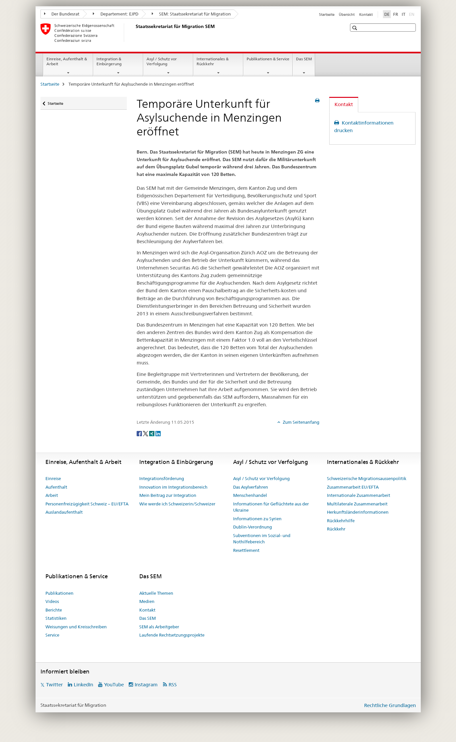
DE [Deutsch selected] (386, 14)
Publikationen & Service (268, 58)
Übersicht (347, 14)
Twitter (54, 684)
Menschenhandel (250, 495)
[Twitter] (146, 433)
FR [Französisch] (395, 14)
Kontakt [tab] (344, 104)
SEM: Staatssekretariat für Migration (191, 14)
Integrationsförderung (161, 478)
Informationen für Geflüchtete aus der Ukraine (271, 507)
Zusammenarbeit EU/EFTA (353, 487)
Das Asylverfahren (250, 487)
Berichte (53, 610)
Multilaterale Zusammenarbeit (357, 503)
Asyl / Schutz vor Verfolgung (162, 61)
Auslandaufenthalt (64, 512)
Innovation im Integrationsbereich (173, 487)
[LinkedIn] (158, 433)
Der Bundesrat (62, 14)
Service (52, 635)
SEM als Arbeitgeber (159, 626)
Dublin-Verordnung (252, 526)
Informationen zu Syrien (257, 518)
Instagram (146, 684)
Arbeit (51, 495)
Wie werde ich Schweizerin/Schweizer (177, 503)
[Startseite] (134, 32)
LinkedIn (83, 684)
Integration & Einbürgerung (108, 61)
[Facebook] (140, 433)
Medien (146, 601)
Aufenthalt (56, 487)
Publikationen (59, 593)
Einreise (53, 478)
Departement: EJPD (115, 14)
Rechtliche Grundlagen (390, 705)
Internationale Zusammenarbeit (358, 495)
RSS (173, 684)
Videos (52, 601)
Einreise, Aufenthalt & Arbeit (66, 61)
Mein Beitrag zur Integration (167, 495)
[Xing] (152, 433)
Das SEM (304, 58)
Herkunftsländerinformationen (358, 512)
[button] (355, 28)
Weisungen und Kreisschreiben (76, 626)
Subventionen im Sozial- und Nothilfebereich (261, 539)
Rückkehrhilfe (341, 520)
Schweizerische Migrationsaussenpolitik (366, 478)
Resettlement (246, 550)
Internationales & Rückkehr (212, 61)
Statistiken (56, 618)
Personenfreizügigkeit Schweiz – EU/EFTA (86, 503)
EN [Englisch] (412, 14)
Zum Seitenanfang (300, 422)
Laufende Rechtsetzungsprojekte (171, 635)
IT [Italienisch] (403, 14)
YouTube (114, 684)
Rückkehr (336, 528)
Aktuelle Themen (156, 593)
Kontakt (366, 14)
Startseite (327, 14)
